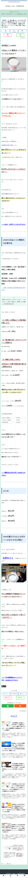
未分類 (4, 686)
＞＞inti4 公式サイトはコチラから (13, 224)
